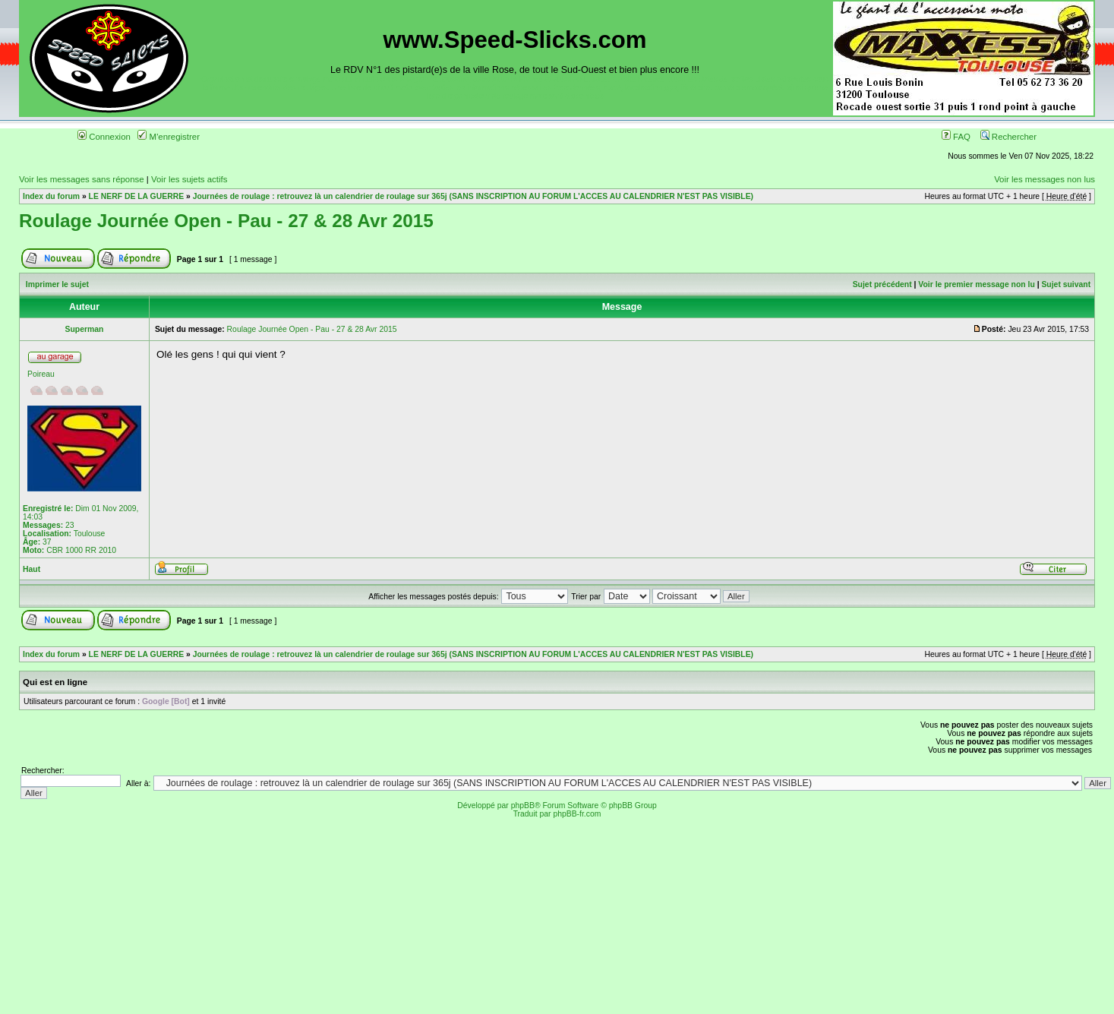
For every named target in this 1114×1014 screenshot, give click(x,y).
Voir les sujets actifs (189, 179)
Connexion (104, 136)
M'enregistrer (168, 136)
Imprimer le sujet (57, 284)
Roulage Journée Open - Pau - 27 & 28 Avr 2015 (226, 220)
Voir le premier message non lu (976, 284)
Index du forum (51, 196)
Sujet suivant (1065, 284)
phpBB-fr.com (577, 814)
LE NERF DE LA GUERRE (136, 196)
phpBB (523, 805)
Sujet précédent (882, 284)
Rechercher (1008, 136)
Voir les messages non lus (1044, 179)
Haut (31, 569)
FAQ (956, 136)
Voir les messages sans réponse (81, 179)
